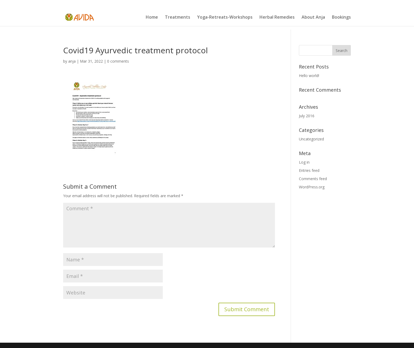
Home (152, 17)
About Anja (313, 17)
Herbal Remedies (277, 17)
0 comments (118, 61)
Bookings (341, 17)
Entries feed (309, 170)
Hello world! (309, 75)
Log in (304, 162)
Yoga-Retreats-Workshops (225, 17)
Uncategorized (311, 138)
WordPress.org (311, 186)
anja (72, 61)
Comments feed (313, 178)
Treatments (177, 17)
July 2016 (306, 115)
